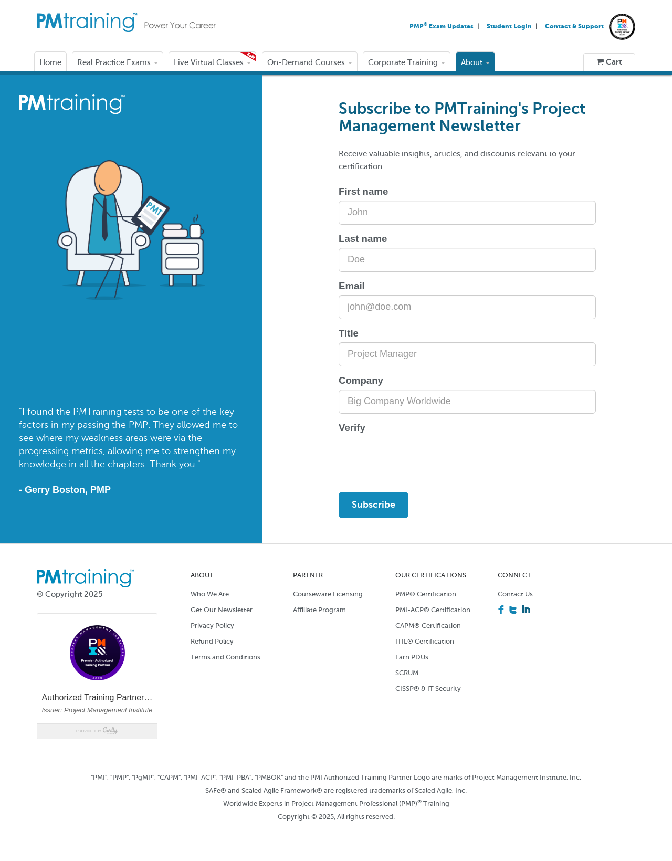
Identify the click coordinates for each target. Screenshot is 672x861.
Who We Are (210, 594)
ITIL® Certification (424, 641)
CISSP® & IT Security (428, 688)
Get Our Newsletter (222, 610)
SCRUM (406, 673)
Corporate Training (406, 62)
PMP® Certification (425, 594)
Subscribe (373, 504)
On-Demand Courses (309, 62)
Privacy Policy (212, 625)
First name (363, 191)
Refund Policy (212, 641)
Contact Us (515, 594)
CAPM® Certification (428, 625)
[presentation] (418, 457)
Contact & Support (574, 26)
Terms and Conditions (225, 657)
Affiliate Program (319, 610)
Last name (363, 238)
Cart (609, 62)
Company (361, 380)
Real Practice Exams (117, 62)
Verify (352, 427)
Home (50, 62)
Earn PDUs (411, 657)
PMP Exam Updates (442, 26)
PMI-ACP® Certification (432, 610)
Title (349, 333)
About (475, 62)
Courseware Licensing (328, 594)
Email (352, 285)
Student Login (510, 26)
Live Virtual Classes (212, 62)
